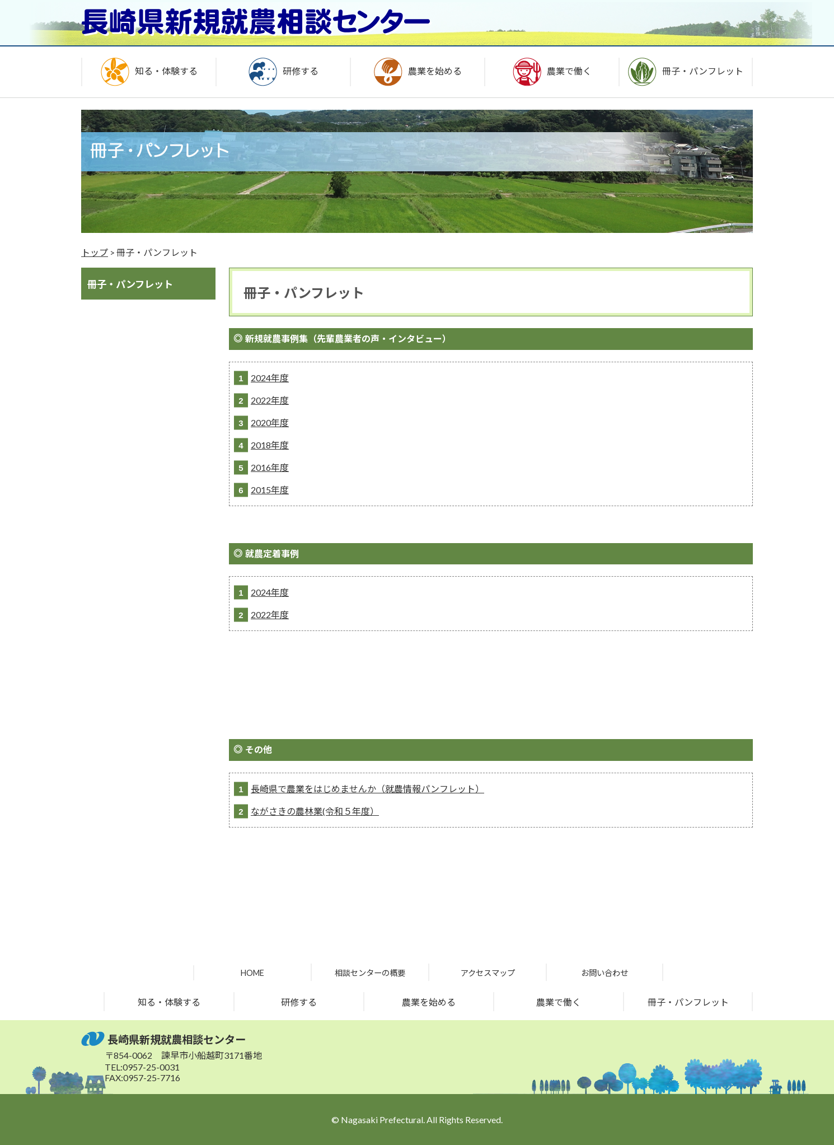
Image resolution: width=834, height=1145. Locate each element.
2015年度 (270, 489)
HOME (252, 973)
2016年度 (270, 467)
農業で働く (558, 1002)
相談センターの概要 (370, 973)
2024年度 (270, 377)
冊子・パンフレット (688, 1002)
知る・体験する (169, 1002)
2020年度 (270, 422)
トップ (94, 252)
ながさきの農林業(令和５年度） (315, 811)
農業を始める (429, 1002)
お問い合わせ (604, 973)
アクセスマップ (488, 973)
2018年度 (270, 445)
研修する (299, 1002)
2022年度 (270, 400)
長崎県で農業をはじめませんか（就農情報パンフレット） (367, 788)
